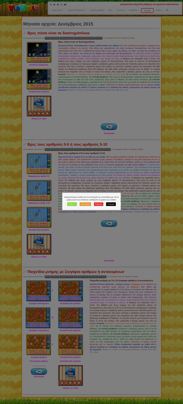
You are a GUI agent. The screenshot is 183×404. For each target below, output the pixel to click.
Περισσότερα (85, 204)
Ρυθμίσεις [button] (98, 204)
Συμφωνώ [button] (72, 204)
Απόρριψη (111, 204)
